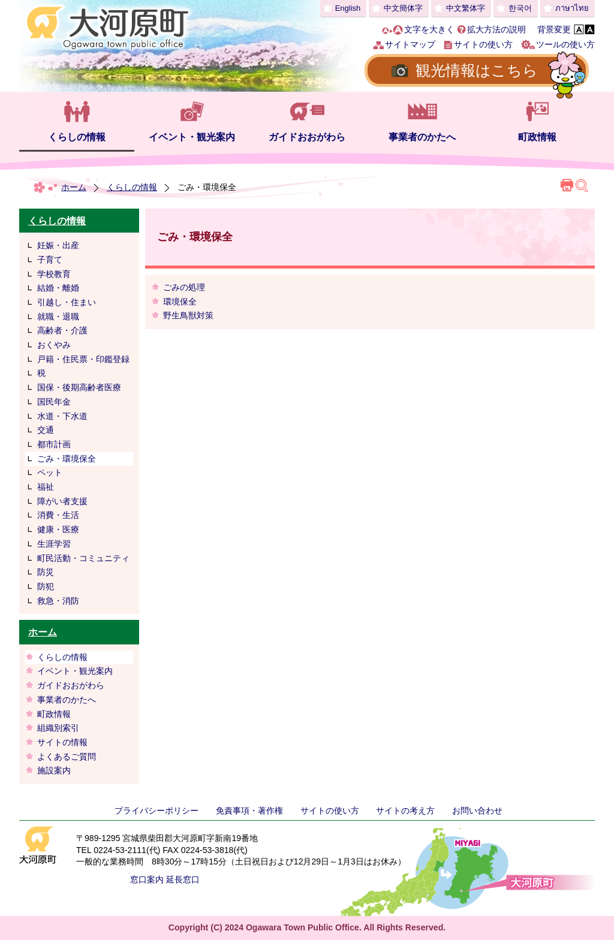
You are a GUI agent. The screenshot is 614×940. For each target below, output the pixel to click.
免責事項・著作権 (249, 810)
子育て (49, 259)
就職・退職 (58, 316)
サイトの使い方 (483, 44)
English (348, 8)
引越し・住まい (66, 302)
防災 (45, 572)
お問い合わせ (477, 810)
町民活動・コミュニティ (83, 558)
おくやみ (54, 345)
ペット (49, 472)
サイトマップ (410, 44)
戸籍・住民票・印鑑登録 (83, 359)
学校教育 (54, 274)
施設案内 (54, 770)
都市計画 (54, 444)
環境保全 (180, 301)
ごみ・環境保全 (66, 458)
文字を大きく (429, 29)
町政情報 (537, 137)
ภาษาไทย (572, 8)
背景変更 (554, 29)
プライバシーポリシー (156, 810)
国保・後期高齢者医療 (79, 387)
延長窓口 (183, 879)
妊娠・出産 (58, 245)
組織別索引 (58, 728)
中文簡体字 (403, 8)
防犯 (45, 586)
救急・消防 (58, 600)
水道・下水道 (62, 416)
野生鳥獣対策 (188, 315)
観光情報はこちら (477, 70)
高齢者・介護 (62, 330)
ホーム (73, 187)
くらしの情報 (77, 137)
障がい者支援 (62, 501)
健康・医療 (58, 529)
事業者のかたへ (422, 137)
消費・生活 (58, 515)
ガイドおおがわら (307, 137)
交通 (45, 430)
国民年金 (54, 401)
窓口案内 (147, 879)
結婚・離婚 (58, 288)
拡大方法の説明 (496, 29)
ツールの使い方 (565, 44)
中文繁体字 (465, 8)
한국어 (520, 8)
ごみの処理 (184, 287)
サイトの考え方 (405, 810)
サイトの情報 (62, 742)
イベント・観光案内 (192, 137)
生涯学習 (54, 544)
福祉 (45, 487)
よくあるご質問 (66, 756)
